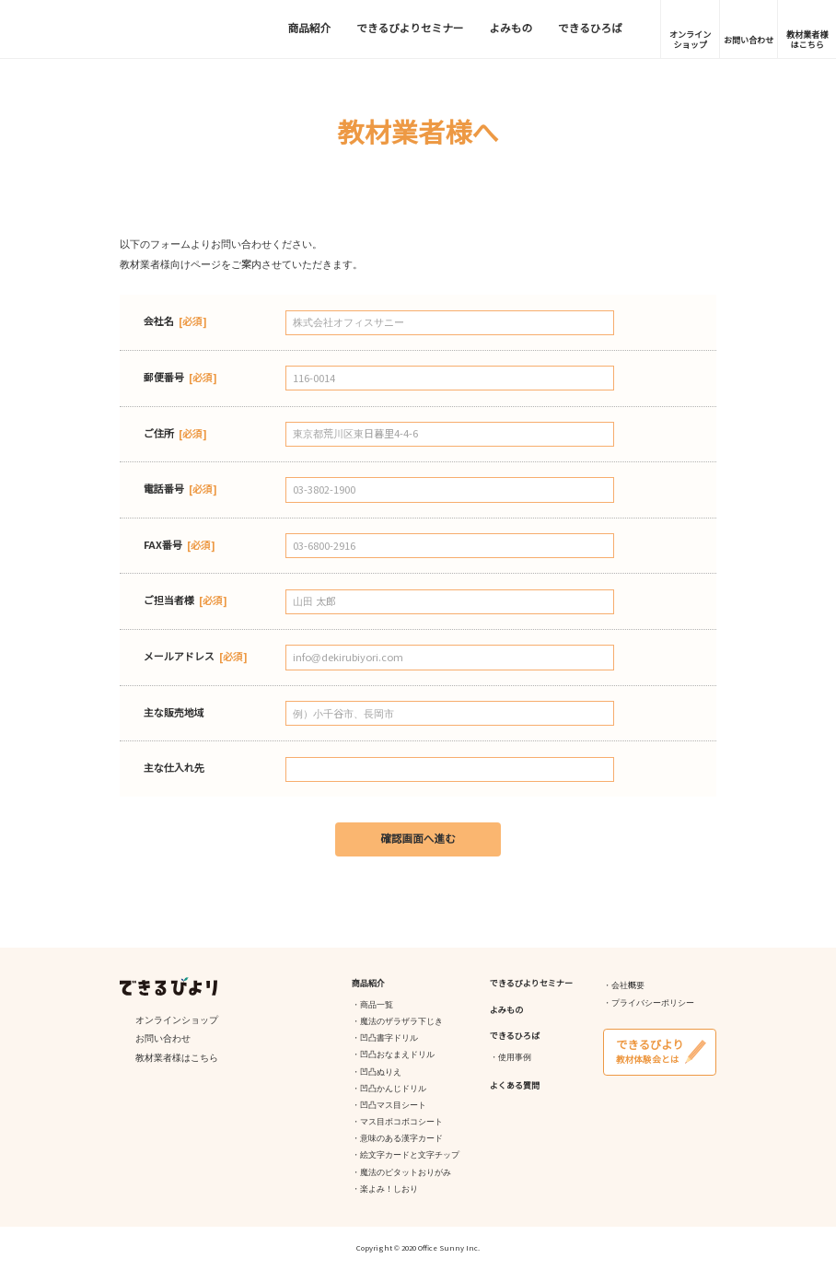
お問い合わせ (748, 40)
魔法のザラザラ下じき (401, 1021)
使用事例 (514, 1057)
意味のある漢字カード (401, 1138)
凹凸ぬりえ (380, 1072)
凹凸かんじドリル (393, 1088)
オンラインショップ (690, 40)
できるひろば (590, 28)
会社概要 (627, 985)
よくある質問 (515, 1085)
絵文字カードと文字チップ (409, 1154)
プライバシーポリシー (652, 1003)
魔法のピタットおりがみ (405, 1172)
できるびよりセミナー (409, 28)
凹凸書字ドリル (389, 1038)
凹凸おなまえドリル (397, 1054)
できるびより (106, 29)
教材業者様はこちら (807, 40)
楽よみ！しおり (389, 1189)
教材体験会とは (659, 1051)
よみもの (510, 28)
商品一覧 (376, 1004)
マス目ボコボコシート (401, 1121)
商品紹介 (309, 28)
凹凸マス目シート (393, 1105)
